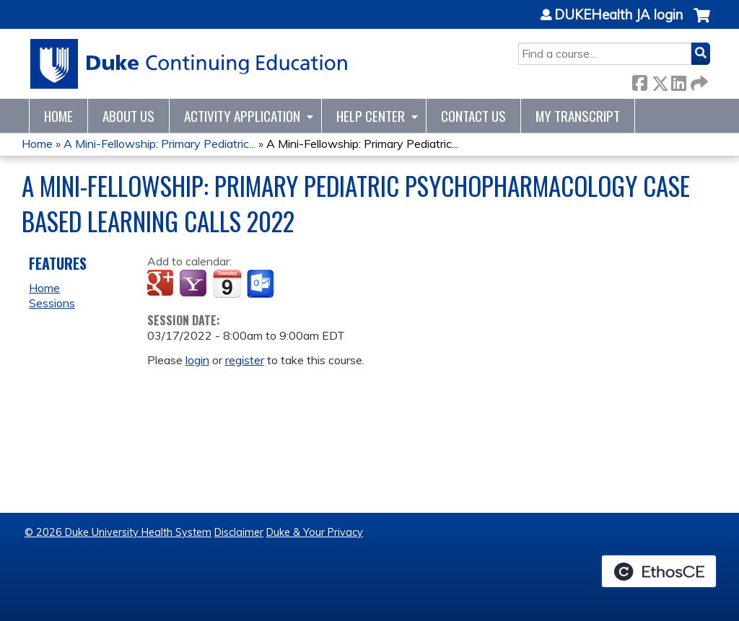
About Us (128, 115)
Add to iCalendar (227, 283)
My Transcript (577, 115)
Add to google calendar (162, 284)
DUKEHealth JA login (618, 15)
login (197, 360)
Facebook (639, 80)
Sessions (52, 303)
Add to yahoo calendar (194, 284)
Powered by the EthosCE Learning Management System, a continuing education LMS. (658, 571)
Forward (698, 80)
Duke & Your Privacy (314, 532)
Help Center (370, 115)
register (244, 360)
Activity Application (242, 115)
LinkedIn (678, 80)
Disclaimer (238, 532)
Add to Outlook (261, 284)
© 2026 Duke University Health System (118, 532)
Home (58, 115)
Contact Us (473, 115)
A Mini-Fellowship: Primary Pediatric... (159, 143)
